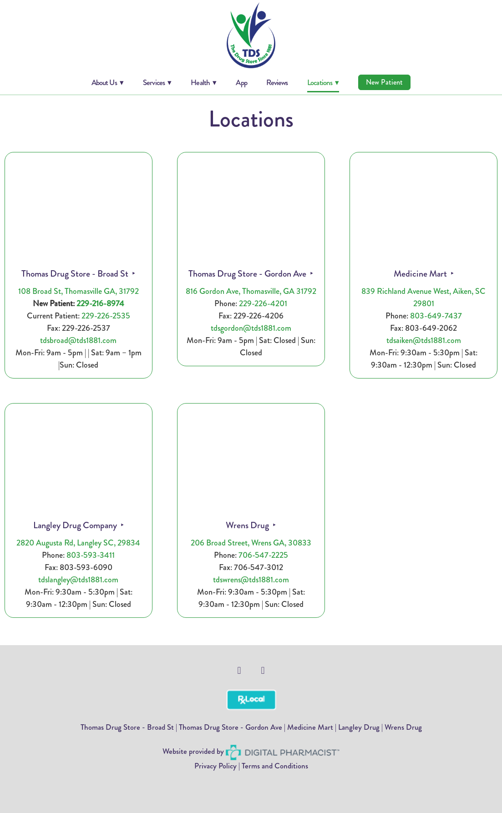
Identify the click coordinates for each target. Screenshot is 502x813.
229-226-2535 (105, 316)
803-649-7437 (436, 316)
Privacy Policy (215, 765)
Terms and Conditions (275, 765)
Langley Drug (359, 727)
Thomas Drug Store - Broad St (75, 273)
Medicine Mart (421, 273)
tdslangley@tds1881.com (78, 580)
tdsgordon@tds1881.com (251, 328)
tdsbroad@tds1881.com (78, 340)
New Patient (384, 82)
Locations (323, 82)
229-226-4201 (263, 303)
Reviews (277, 82)
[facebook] (239, 670)
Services (157, 82)
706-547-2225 (263, 555)
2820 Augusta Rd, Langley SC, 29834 (78, 543)
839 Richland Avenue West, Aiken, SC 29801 (423, 297)
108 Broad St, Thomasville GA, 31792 (78, 291)
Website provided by (251, 751)
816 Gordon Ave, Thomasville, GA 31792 (251, 291)
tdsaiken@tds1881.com (423, 340)
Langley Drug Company (76, 525)
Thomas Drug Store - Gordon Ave (248, 273)
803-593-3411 (90, 555)
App (241, 82)
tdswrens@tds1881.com (251, 580)
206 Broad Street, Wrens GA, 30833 (251, 543)
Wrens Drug (248, 525)
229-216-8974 (100, 303)
